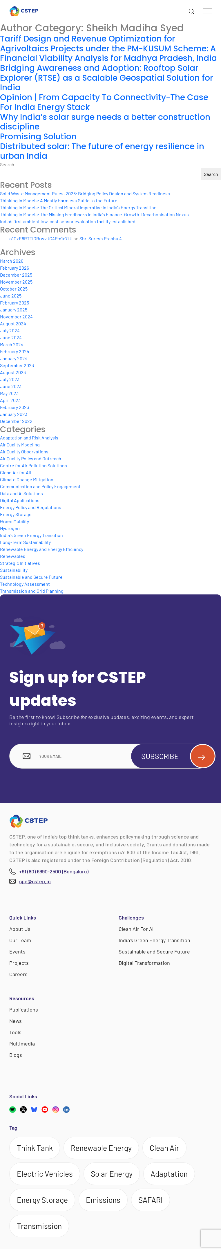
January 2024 (14, 358)
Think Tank (35, 1148)
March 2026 (11, 261)
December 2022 (16, 421)
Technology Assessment (25, 584)
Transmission (40, 1228)
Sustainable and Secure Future (31, 577)
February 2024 (14, 351)
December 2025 (16, 274)
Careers (18, 974)
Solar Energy (112, 1175)
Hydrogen (10, 528)
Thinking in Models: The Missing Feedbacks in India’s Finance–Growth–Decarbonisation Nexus (94, 214)
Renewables (12, 556)
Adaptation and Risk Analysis (29, 437)
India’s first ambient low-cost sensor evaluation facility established (67, 221)
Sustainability (14, 570)
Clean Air (167, 1148)
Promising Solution (38, 136)
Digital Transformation (144, 963)
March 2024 (11, 344)
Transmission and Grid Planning (32, 591)
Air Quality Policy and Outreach (30, 458)
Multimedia (22, 1044)
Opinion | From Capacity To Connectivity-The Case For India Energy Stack (104, 102)
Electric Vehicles (45, 1175)
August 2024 (13, 323)
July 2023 (9, 379)
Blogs (15, 1055)
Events (17, 952)
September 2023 (17, 365)
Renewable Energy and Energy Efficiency (41, 549)
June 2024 (11, 337)
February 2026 (14, 268)
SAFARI (153, 1201)
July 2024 (10, 330)
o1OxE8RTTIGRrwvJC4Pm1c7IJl (41, 238)
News (15, 1021)
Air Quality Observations (24, 451)
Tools (15, 1033)
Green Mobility (14, 521)
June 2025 (10, 295)
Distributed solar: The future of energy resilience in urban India (102, 151)
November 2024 (16, 316)
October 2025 (14, 288)
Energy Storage (16, 514)
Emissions (104, 1201)
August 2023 (13, 372)
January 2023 (13, 414)
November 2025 (16, 281)
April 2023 (10, 400)
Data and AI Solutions (21, 493)
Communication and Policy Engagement (40, 486)
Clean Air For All (137, 929)
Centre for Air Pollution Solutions (33, 465)
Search (7, 164)
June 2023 (10, 386)
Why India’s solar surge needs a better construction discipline (105, 122)
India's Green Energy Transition (31, 535)
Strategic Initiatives (20, 563)
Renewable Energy (103, 1148)
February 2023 (14, 407)
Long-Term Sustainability (25, 542)
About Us (19, 929)
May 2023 (9, 393)
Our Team (20, 941)
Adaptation (172, 1175)
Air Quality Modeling (20, 444)
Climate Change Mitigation (26, 479)
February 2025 (14, 302)
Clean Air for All (15, 472)
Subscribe (175, 756)
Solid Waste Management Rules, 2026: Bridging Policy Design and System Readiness (85, 193)
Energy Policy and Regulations (30, 507)
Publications (23, 1010)
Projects (19, 963)
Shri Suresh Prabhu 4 (100, 238)
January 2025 (13, 309)
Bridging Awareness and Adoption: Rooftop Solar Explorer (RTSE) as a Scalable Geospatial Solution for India (107, 77)
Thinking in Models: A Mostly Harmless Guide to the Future (58, 200)
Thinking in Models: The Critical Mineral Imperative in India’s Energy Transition (78, 207)
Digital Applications (19, 500)
